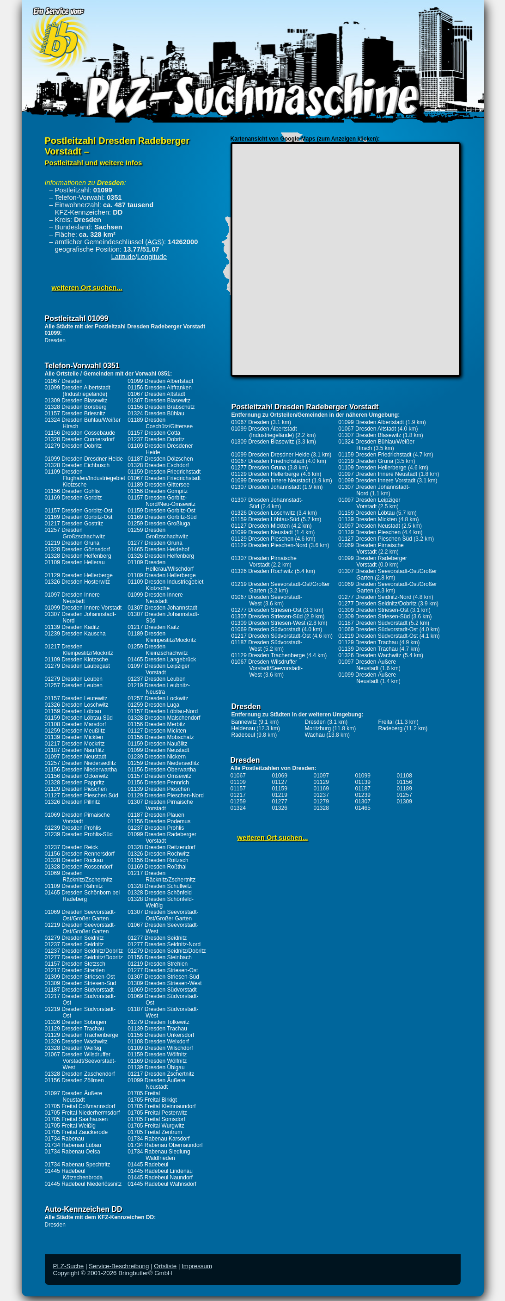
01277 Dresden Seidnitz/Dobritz (84, 957)
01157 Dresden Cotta (154, 433)
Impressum (197, 1266)
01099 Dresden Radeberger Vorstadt (162, 837)
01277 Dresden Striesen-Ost (163, 970)
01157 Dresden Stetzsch (75, 964)
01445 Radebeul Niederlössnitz (83, 1184)
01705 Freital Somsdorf (156, 1119)
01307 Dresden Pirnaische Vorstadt (160, 805)
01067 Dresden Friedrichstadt (164, 478)
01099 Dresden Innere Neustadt (155, 598)
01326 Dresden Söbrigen (75, 1022)
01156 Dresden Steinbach (160, 957)
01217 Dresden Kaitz (153, 627)
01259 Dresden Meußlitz (75, 731)
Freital (386, 722)
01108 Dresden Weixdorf (158, 1041)
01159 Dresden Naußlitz (157, 743)
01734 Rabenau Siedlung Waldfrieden (159, 1154)
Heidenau (243, 728)
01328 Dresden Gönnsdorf (77, 549)
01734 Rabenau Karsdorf (158, 1138)
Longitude (152, 256)
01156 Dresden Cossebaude (80, 433)
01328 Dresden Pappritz (74, 782)
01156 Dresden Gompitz (158, 491)
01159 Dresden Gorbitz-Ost (161, 510)
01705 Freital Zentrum (155, 1132)
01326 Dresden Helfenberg (161, 556)
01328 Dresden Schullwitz (160, 886)
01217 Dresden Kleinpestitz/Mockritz (79, 649)
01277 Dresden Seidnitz (157, 938)
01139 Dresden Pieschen (159, 789)
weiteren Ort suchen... (87, 287)
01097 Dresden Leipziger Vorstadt (158, 669)
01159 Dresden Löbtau (73, 711)
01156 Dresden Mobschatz (161, 737)
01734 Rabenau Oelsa (72, 1151)
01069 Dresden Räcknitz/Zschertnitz (79, 876)
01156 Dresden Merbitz (156, 724)
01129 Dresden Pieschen (76, 789)
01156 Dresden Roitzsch (158, 860)
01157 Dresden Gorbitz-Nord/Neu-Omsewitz (161, 500)
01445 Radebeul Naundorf (160, 1177)
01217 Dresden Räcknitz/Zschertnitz (161, 876)
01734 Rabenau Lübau (73, 1145)
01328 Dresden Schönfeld (160, 892)
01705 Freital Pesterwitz (157, 1113)
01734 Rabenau (64, 1138)
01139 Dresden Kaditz (72, 627)
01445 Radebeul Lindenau (160, 1171)
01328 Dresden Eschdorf (158, 465)
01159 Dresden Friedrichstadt (164, 472)
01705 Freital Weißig (70, 1125)
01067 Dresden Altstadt (156, 394)
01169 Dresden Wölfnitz (157, 1061)
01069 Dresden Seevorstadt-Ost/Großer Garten (80, 915)
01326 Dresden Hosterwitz (77, 582)
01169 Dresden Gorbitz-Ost (79, 517)
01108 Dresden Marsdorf (75, 724)
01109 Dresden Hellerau (75, 562)
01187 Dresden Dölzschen (160, 459)
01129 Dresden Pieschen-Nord (166, 795)
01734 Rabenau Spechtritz (77, 1164)
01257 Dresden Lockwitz (158, 698)
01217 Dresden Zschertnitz (161, 1074)
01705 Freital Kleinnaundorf (161, 1106)
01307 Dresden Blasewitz (159, 400)
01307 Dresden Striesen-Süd (163, 977)
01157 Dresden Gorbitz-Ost (79, 510)
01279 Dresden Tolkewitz (158, 1022)
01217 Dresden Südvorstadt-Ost (271, 636)
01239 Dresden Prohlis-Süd (79, 834)
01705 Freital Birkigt (152, 1100)
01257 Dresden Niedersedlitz (80, 763)
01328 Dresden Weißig (73, 1048)
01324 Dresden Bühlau (156, 413)
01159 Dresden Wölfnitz (157, 1054)
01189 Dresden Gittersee (158, 484)
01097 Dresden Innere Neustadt (72, 598)
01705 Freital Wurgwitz (156, 1125)
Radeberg (390, 728)
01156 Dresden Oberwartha (162, 769)
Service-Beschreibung (119, 1266)
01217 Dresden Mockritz (75, 743)
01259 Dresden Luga (153, 705)
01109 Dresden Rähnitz (74, 886)
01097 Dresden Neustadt (75, 756)
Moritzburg (318, 728)
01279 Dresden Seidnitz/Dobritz (167, 951)
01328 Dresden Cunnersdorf (80, 439)
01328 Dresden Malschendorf (164, 718)
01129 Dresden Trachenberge (81, 1035)
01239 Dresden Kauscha (75, 633)
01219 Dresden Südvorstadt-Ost (378, 636)
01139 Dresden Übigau (156, 1067)
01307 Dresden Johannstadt (162, 607)
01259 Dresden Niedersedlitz (163, 763)
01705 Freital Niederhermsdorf (82, 1113)
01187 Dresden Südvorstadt (79, 990)
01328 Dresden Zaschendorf (80, 1074)
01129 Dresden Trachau (74, 1028)
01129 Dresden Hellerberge (79, 575)
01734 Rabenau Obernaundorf (165, 1145)
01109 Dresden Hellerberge (161, 575)
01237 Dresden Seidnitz (74, 944)
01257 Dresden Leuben (74, 685)
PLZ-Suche (68, 1266)
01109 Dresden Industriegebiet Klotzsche (165, 585)
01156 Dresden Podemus (159, 821)
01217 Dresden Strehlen (75, 970)
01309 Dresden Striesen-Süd (80, 983)
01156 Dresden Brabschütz (161, 407)
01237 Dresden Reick (71, 847)
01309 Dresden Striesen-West (165, 983)
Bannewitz (244, 722)
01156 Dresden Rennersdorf (80, 854)
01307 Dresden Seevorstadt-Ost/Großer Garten (163, 915)
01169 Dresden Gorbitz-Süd (162, 517)
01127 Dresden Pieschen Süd (81, 795)
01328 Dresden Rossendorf (79, 866)
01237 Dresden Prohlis (156, 828)
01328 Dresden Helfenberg (78, 556)
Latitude (123, 256)
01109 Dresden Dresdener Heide (160, 449)
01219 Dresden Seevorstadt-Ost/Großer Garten (80, 928)
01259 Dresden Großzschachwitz (158, 533)
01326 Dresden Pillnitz (72, 802)
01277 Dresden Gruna (155, 543)
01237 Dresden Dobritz (156, 439)
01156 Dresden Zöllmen (74, 1080)
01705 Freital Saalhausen (76, 1119)
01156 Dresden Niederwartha (81, 769)
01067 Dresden (64, 381)
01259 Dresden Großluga (159, 523)
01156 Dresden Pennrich (158, 782)
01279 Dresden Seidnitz (74, 938)
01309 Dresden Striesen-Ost (80, 977)
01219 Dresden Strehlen (158, 964)
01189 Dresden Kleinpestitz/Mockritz (162, 636)
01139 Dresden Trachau (157, 1028)
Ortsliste (165, 1266)
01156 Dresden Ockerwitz (77, 776)
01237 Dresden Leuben (156, 679)
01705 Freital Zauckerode (76, 1132)
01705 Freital (144, 1093)
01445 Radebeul (148, 1164)
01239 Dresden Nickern (157, 756)
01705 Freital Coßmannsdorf (80, 1106)
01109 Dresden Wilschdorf (160, 1048)
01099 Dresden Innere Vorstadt (83, 607)
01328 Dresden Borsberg (76, 407)
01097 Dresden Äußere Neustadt (74, 1096)
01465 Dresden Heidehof (158, 549)
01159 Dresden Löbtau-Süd (79, 718)
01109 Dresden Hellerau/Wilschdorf (161, 565)
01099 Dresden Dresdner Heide (84, 459)
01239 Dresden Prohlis (73, 828)
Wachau (315, 735)
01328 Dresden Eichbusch (77, 465)
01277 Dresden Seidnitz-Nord (164, 944)
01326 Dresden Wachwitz (76, 1041)
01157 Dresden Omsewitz (159, 776)
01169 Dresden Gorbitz (73, 497)
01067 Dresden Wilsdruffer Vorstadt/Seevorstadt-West (80, 1061)
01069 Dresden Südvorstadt (162, 990)
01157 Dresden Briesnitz (75, 413)
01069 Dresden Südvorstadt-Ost (378, 629)
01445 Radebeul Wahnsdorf (162, 1184)
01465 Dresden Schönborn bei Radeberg (82, 895)
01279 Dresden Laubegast (77, 666)
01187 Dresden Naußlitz (74, 750)
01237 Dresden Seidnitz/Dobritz (84, 951)
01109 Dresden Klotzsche (76, 659)
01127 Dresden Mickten (157, 731)
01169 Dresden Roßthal (157, 866)
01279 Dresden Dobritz (73, 446)
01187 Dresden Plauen (156, 815)
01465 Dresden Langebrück (162, 659)
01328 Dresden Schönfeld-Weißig (161, 902)
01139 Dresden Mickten (74, 737)
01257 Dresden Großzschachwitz (75, 533)
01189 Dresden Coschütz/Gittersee (160, 423)
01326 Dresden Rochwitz (158, 854)
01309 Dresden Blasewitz (76, 400)
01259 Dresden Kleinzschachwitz (158, 649)
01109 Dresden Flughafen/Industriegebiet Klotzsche (85, 478)
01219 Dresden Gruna (72, 543)
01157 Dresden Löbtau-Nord (163, 711)
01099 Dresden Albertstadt (160, 381)
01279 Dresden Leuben (74, 679)
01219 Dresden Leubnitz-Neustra (159, 688)
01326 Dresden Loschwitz (77, 705)
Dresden (55, 340)
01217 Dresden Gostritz (74, 523)
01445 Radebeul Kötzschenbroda (74, 1174)
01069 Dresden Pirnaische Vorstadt (77, 818)
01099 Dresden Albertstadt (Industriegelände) (77, 390)
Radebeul (243, 735)
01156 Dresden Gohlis (72, 491)
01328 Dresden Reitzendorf (161, 847)
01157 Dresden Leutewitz (76, 698)
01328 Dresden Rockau (74, 860)
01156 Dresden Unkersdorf (161, 1035)
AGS (154, 242)
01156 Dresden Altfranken (160, 387)
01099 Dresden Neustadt (158, 750)
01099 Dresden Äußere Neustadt (156, 1083)
